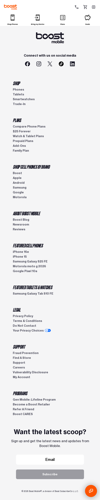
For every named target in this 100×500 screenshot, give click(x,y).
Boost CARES (23, 414)
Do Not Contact (24, 326)
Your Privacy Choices (32, 330)
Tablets (18, 94)
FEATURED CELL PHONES (28, 245)
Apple (17, 178)
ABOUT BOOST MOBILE (26, 213)
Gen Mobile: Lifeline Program (34, 399)
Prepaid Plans (23, 141)
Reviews (19, 229)
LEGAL (16, 310)
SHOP (16, 83)
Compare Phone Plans (29, 126)
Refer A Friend (23, 409)
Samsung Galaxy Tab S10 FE (33, 293)
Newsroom (21, 224)
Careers (19, 367)
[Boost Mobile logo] (10, 7)
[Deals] (87, 23)
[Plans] (62, 23)
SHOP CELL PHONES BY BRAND (31, 167)
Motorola (20, 197)
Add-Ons (19, 146)
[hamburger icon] (93, 7)
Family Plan (21, 150)
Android (19, 183)
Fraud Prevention (26, 353)
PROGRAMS (20, 393)
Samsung (19, 187)
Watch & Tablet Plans (28, 136)
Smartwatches (24, 99)
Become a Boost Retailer (31, 404)
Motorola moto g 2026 (29, 266)
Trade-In (19, 104)
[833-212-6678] (77, 7)
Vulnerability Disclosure (30, 372)
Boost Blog (21, 219)
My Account (21, 377)
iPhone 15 (20, 256)
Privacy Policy (23, 316)
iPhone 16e (21, 252)
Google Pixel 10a (25, 271)
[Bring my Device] (37, 23)
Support (19, 362)
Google (18, 192)
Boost (17, 173)
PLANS (17, 120)
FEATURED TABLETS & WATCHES (32, 287)
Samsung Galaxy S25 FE (30, 261)
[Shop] (12, 23)
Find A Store (22, 358)
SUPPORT (19, 347)
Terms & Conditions (27, 321)
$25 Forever (22, 131)
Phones (18, 89)
